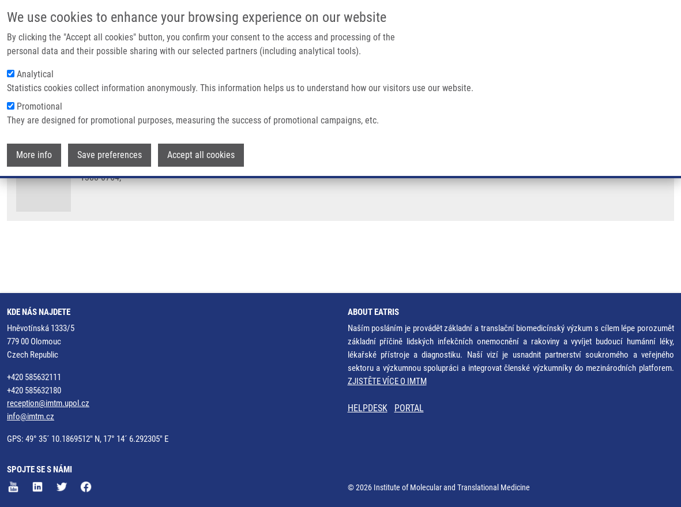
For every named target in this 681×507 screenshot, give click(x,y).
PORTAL (409, 408)
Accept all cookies (201, 153)
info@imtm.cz (30, 416)
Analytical (35, 72)
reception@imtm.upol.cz (48, 403)
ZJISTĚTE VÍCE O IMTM (387, 381)
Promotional (39, 104)
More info (34, 153)
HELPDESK (367, 408)
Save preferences (109, 153)
